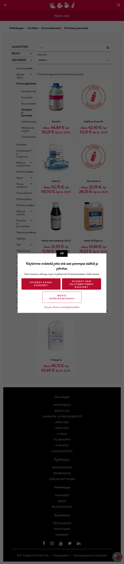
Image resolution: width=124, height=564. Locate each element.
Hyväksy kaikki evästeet (41, 284)
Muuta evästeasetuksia (61, 297)
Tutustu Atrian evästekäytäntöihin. (62, 307)
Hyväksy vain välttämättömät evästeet (81, 284)
